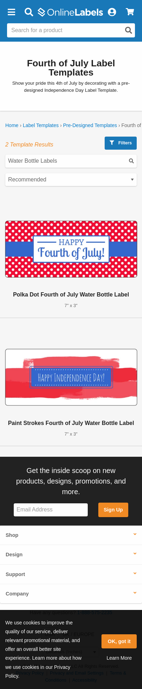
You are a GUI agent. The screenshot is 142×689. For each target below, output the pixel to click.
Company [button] (17, 594)
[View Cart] (130, 12)
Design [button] (14, 554)
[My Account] (112, 12)
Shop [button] (12, 535)
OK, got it (119, 641)
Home (11, 125)
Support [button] (15, 574)
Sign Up (113, 510)
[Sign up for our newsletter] (51, 509)
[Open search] (128, 30)
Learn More (119, 658)
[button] (11, 12)
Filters (121, 142)
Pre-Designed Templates (90, 125)
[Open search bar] (29, 12)
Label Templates (41, 125)
